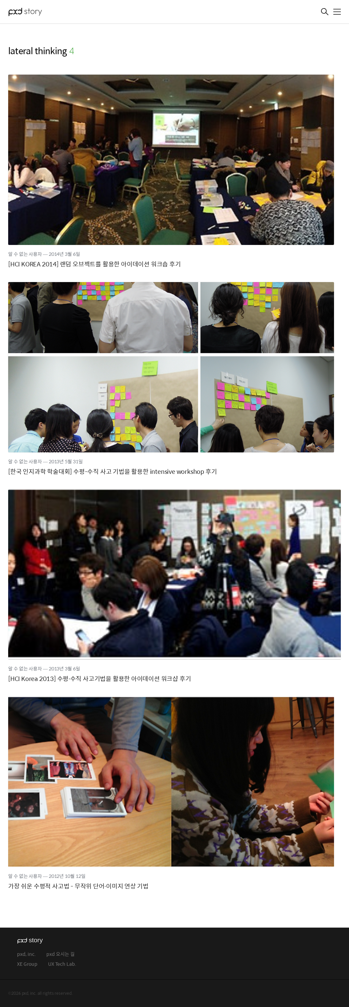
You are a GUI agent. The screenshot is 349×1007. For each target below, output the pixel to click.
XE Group (27, 964)
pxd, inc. (26, 954)
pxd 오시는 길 (60, 954)
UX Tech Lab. (62, 964)
